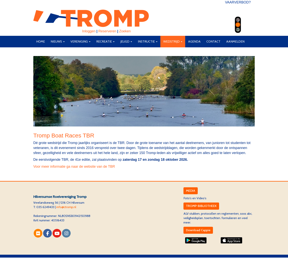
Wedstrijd (172, 41)
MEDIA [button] (190, 191)
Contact (213, 41)
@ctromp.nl (66, 207)
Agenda (194, 41)
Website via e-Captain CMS (51, 259)
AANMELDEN (235, 41)
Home (40, 41)
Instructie (147, 41)
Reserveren (107, 31)
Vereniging (80, 41)
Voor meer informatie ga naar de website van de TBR (74, 166)
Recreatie (105, 41)
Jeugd (126, 41)
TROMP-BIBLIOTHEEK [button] (201, 206)
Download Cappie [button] (198, 230)
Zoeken (125, 31)
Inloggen (88, 31)
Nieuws (58, 41)
